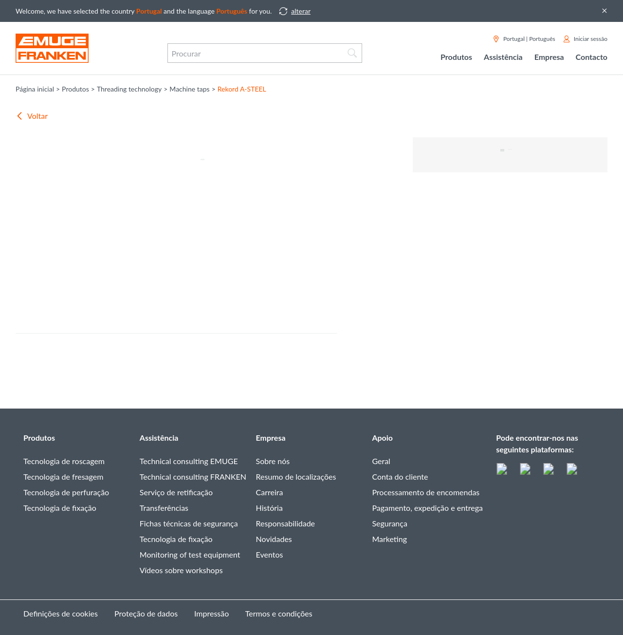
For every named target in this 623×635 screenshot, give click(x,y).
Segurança (389, 523)
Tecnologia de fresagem (63, 476)
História (269, 507)
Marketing (389, 538)
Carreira (269, 492)
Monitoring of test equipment (190, 554)
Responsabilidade (285, 523)
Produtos (39, 437)
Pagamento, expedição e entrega (427, 507)
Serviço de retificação (176, 492)
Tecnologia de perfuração (66, 492)
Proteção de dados (146, 613)
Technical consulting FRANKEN (193, 476)
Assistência (159, 437)
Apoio (382, 437)
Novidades (274, 538)
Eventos (269, 554)
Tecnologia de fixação (59, 507)
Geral (381, 461)
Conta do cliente (400, 476)
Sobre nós (273, 461)
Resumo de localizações (296, 476)
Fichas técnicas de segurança (189, 523)
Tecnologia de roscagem (64, 461)
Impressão (211, 613)
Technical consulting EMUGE (189, 461)
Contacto (591, 56)
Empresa (271, 437)
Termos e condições (278, 613)
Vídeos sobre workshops (181, 570)
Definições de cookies (60, 613)
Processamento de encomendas (425, 492)
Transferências (164, 507)
